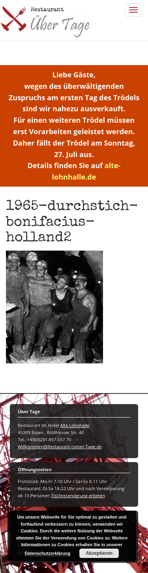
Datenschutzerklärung (48, 553)
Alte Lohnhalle (74, 425)
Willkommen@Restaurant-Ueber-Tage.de (60, 446)
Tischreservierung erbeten (78, 495)
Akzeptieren (99, 553)
